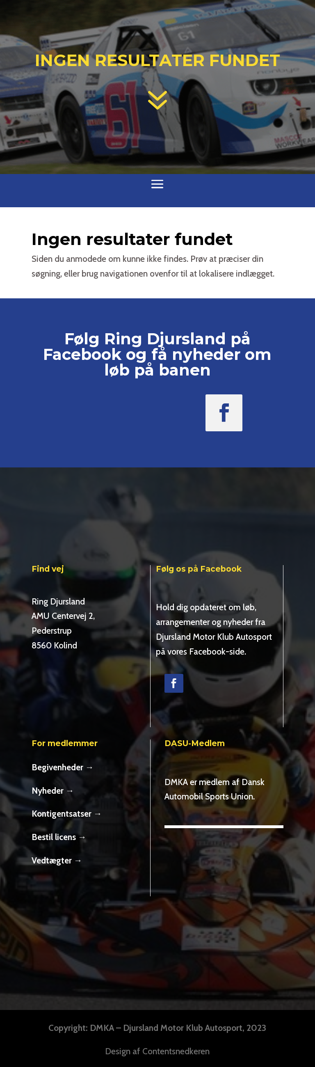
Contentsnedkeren (176, 1051)
